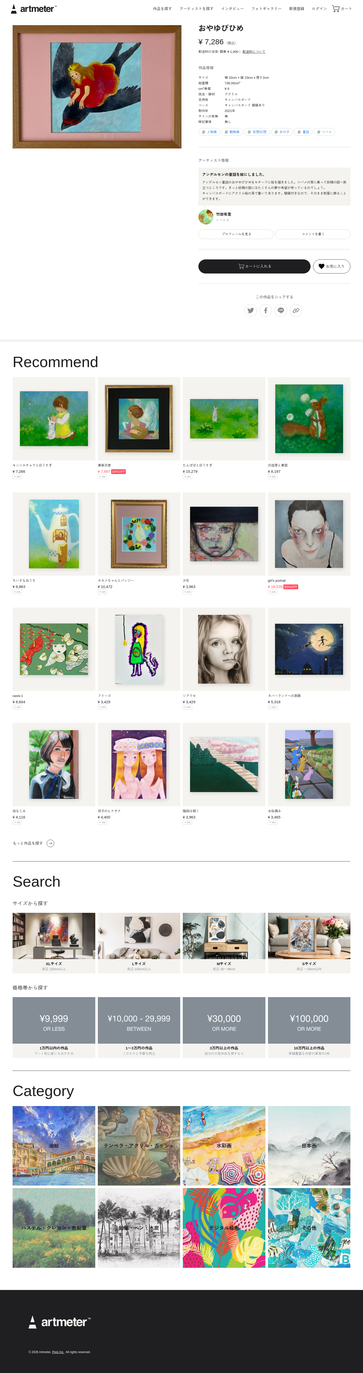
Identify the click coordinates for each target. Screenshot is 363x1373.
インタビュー (232, 9)
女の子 (281, 132)
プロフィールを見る (236, 234)
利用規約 (219, 1318)
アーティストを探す (196, 9)
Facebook (292, 1333)
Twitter (289, 1326)
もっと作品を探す (33, 843)
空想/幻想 (256, 132)
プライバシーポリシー (229, 1324)
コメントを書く (313, 234)
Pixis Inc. (58, 1352)
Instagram (292, 1318)
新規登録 (296, 9)
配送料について (254, 52)
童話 (303, 132)
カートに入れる (254, 266)
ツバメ (324, 132)
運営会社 (219, 1345)
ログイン (319, 9)
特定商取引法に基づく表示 (232, 1331)
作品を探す (162, 9)
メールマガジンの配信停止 (232, 1338)
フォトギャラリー (266, 9)
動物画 (231, 132)
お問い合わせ (222, 1352)
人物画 (209, 132)
